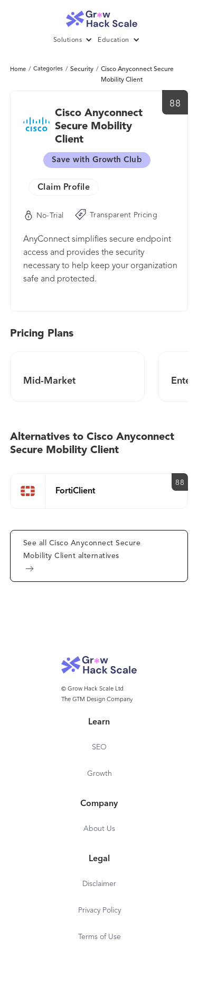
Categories (48, 69)
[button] (75, 40)
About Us (99, 829)
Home (18, 70)
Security (81, 69)
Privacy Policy (99, 910)
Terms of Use (99, 937)
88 (175, 104)
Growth (99, 773)
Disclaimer (99, 884)
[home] (99, 16)
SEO (99, 747)
